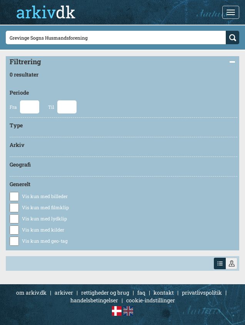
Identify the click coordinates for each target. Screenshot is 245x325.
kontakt (163, 292)
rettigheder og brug (105, 292)
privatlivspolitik (202, 292)
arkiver (64, 292)
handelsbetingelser (94, 300)
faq (141, 292)
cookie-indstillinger (150, 300)
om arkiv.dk (31, 292)
